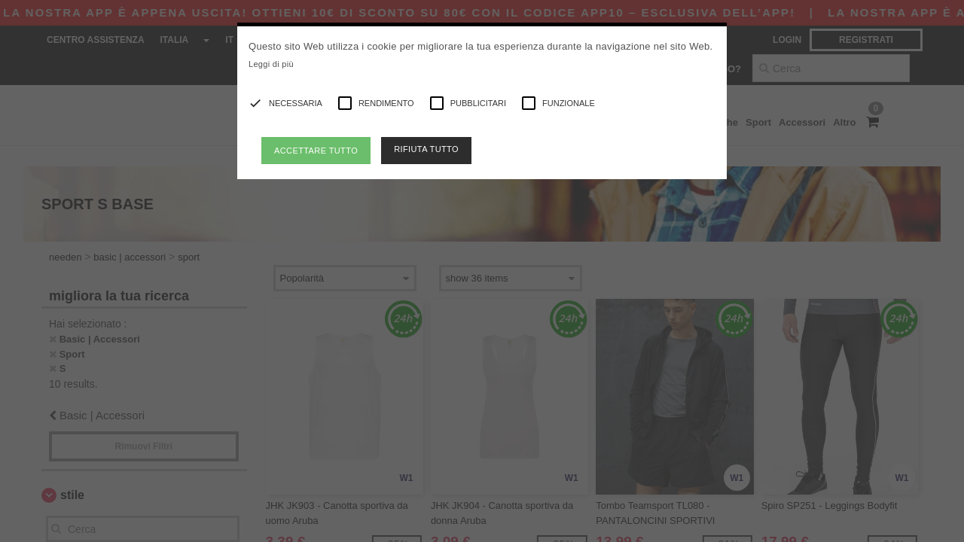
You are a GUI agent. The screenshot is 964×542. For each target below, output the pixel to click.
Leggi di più (271, 64)
